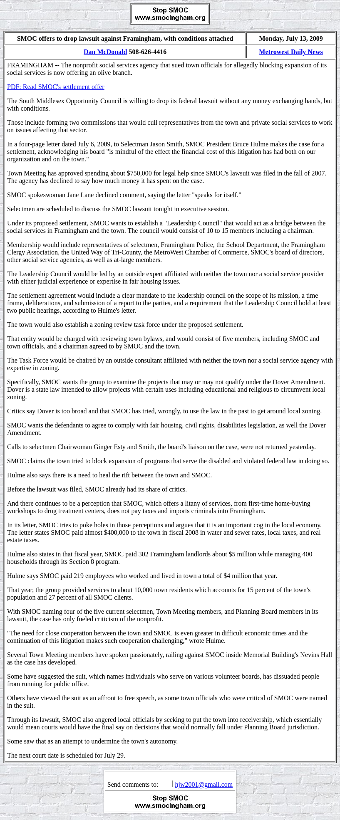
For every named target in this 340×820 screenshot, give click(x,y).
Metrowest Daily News (291, 51)
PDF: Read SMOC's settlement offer (55, 86)
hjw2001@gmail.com (204, 784)
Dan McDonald (105, 51)
